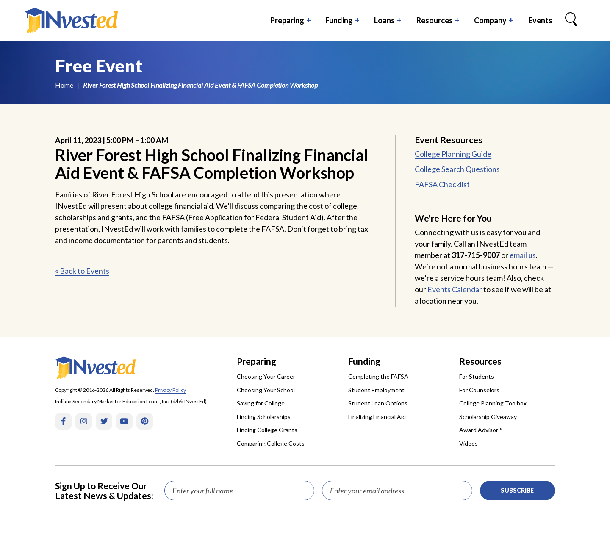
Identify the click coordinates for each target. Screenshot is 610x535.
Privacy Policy (170, 390)
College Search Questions (457, 169)
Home (64, 85)
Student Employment (376, 390)
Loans (384, 20)
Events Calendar (454, 289)
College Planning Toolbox (493, 403)
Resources (434, 20)
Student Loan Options (378, 403)
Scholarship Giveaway (488, 416)
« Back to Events (82, 270)
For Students (476, 376)
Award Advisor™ (480, 429)
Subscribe (517, 490)
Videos (468, 443)
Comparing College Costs (271, 443)
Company (490, 20)
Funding (339, 20)
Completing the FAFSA (378, 376)
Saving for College (261, 403)
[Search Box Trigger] (571, 20)
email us (523, 255)
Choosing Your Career (266, 376)
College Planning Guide (453, 153)
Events (540, 20)
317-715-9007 (476, 255)
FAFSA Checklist (442, 184)
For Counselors (479, 390)
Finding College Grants (267, 429)
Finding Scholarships (264, 416)
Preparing (287, 20)
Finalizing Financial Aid (377, 416)
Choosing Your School (266, 390)
